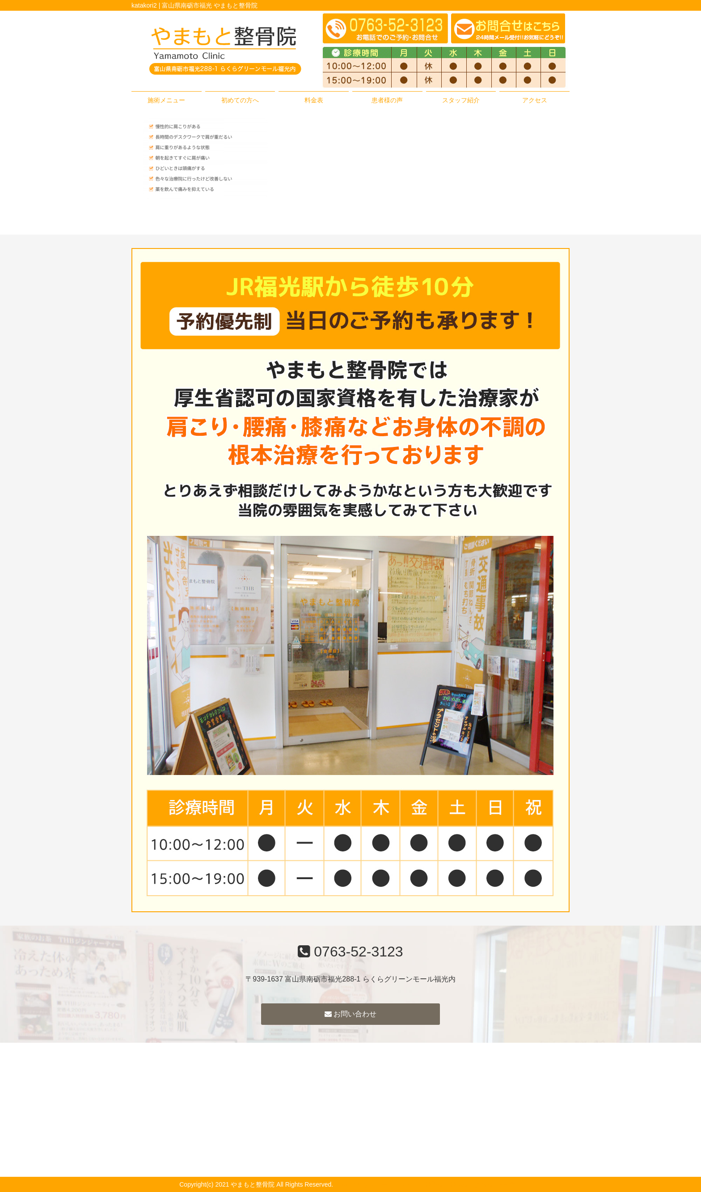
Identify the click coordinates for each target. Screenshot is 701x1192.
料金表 (313, 100)
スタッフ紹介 (461, 100)
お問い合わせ (350, 1014)
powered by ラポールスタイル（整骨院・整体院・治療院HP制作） (428, 1184)
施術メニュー (166, 100)
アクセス (534, 100)
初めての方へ (240, 100)
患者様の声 (387, 100)
